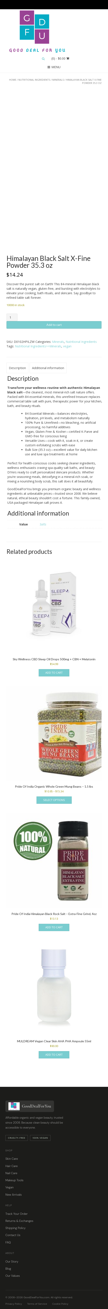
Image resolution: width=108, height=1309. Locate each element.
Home (12, 79)
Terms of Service (37, 1304)
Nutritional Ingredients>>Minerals (38, 346)
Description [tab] (17, 368)
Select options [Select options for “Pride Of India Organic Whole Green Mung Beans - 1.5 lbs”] (54, 800)
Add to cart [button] (54, 673)
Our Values (12, 1276)
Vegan (9, 1187)
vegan (67, 346)
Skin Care (11, 1159)
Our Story (11, 1261)
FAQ (8, 1242)
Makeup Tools (14, 1180)
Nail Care (11, 1173)
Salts (43, 524)
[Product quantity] (11, 317)
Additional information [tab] (48, 368)
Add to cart (54, 324)
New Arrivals (13, 1195)
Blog (8, 1268)
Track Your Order (16, 1214)
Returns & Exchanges (19, 1221)
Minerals (58, 79)
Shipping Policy (15, 1228)
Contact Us (12, 1235)
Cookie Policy (60, 1304)
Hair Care (11, 1166)
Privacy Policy (13, 1304)
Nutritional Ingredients (34, 79)
